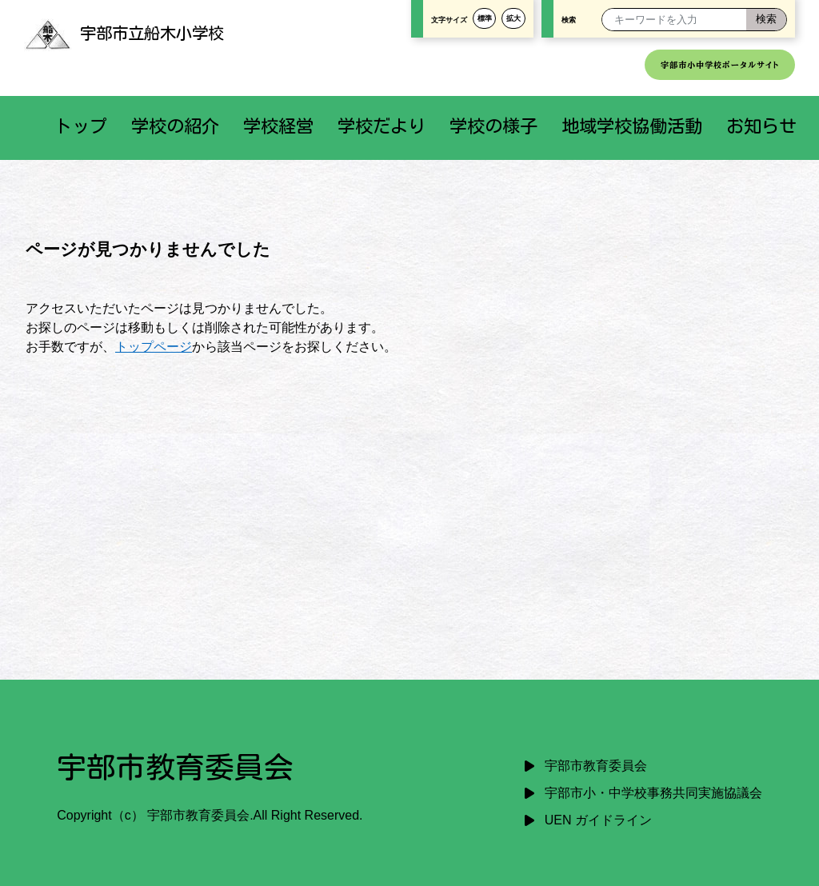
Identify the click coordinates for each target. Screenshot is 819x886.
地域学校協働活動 (631, 126)
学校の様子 (493, 126)
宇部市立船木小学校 (124, 33)
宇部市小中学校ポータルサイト (720, 65)
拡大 (513, 18)
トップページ (153, 346)
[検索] (766, 19)
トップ (80, 126)
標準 (484, 18)
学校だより (381, 126)
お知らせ (761, 126)
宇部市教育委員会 (596, 765)
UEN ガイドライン (598, 820)
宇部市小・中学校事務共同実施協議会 (653, 793)
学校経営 (278, 126)
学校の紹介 (175, 126)
